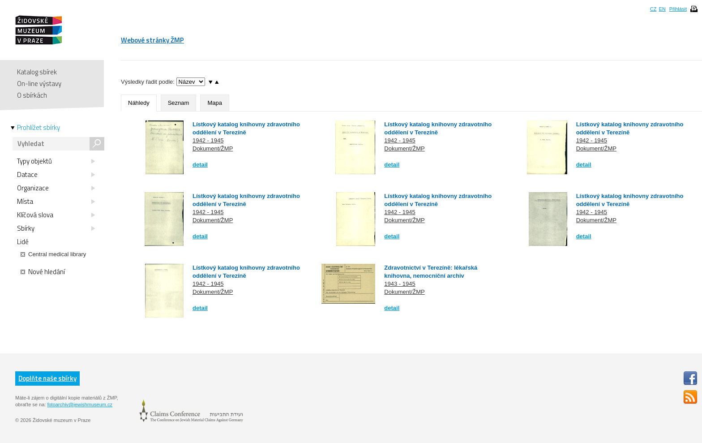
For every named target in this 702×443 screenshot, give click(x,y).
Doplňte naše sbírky (47, 378)
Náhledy (139, 102)
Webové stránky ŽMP (152, 40)
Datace (56, 175)
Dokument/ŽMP (213, 148)
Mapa (214, 102)
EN (662, 9)
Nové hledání (43, 272)
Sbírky (56, 228)
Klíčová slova (56, 215)
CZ (653, 9)
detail (200, 164)
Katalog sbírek (37, 72)
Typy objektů (56, 161)
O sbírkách (32, 95)
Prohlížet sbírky (38, 128)
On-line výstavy (39, 83)
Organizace (56, 188)
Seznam (178, 102)
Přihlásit (678, 9)
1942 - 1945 (208, 140)
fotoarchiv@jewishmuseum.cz (79, 404)
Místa (56, 202)
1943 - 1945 (399, 283)
